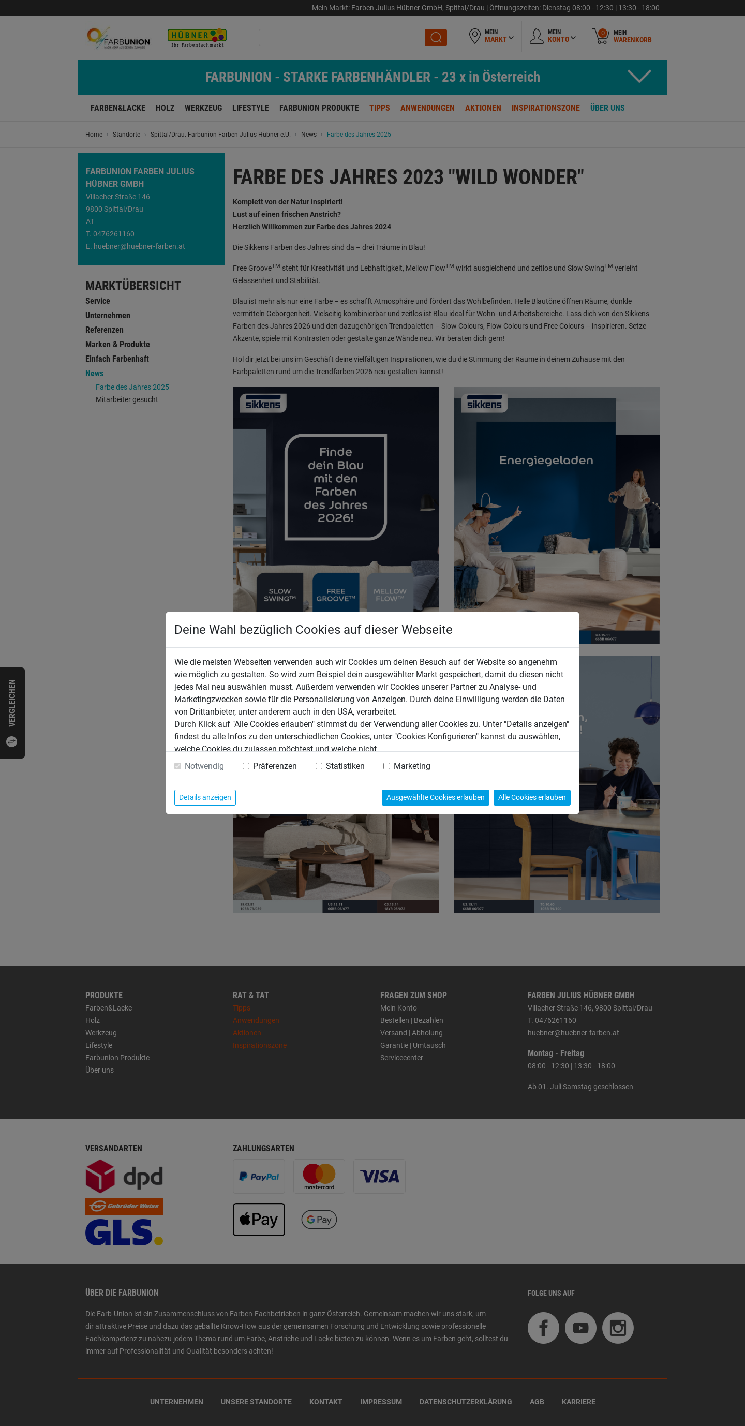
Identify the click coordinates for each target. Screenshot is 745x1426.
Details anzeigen (205, 797)
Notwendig (204, 766)
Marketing (412, 766)
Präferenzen (275, 766)
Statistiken (345, 766)
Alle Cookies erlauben (532, 797)
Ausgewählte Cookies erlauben (435, 797)
